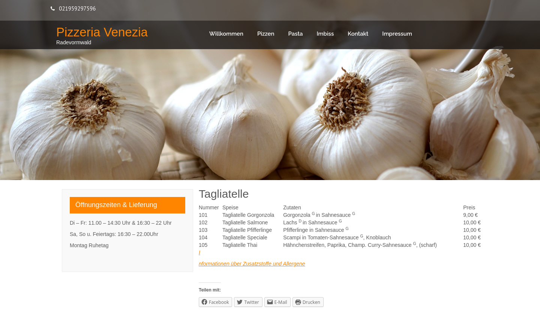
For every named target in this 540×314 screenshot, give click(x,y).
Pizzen (265, 33)
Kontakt (358, 33)
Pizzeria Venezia (102, 32)
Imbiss (325, 33)
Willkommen (226, 33)
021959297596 (77, 8)
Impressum (397, 33)
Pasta (295, 33)
